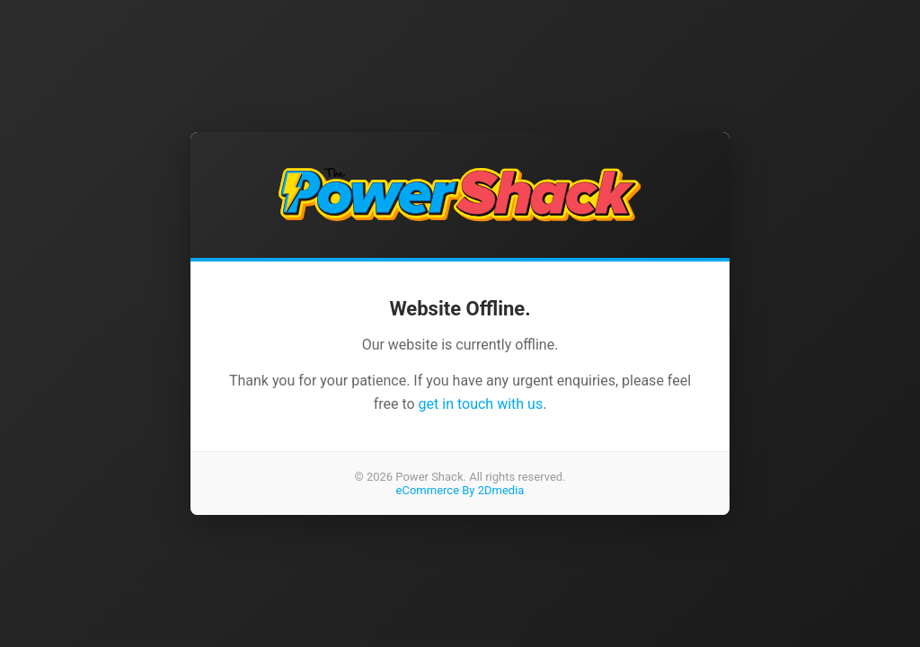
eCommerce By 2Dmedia (460, 490)
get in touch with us (481, 403)
